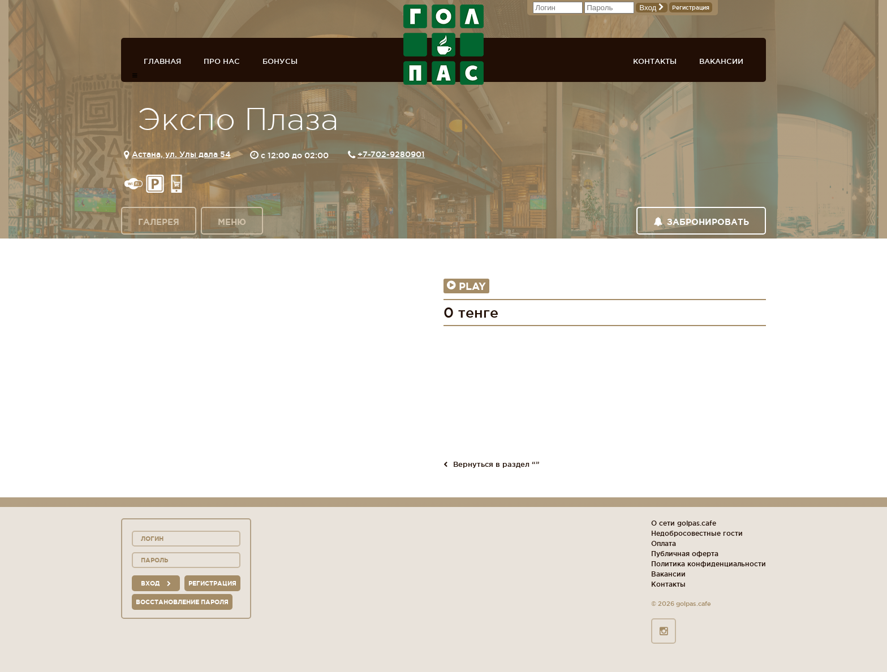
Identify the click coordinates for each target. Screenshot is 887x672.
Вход (651, 7)
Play (466, 286)
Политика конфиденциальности (708, 563)
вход (156, 583)
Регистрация (690, 8)
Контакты (655, 61)
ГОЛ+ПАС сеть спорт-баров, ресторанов (443, 45)
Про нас (222, 61)
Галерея (158, 222)
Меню (232, 222)
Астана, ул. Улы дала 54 (181, 154)
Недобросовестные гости (697, 533)
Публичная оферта (684, 553)
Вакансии (721, 61)
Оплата (663, 543)
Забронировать (701, 222)
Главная (162, 61)
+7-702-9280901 (391, 154)
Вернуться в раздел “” (492, 464)
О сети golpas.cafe (683, 523)
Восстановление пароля (182, 602)
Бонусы (280, 61)
